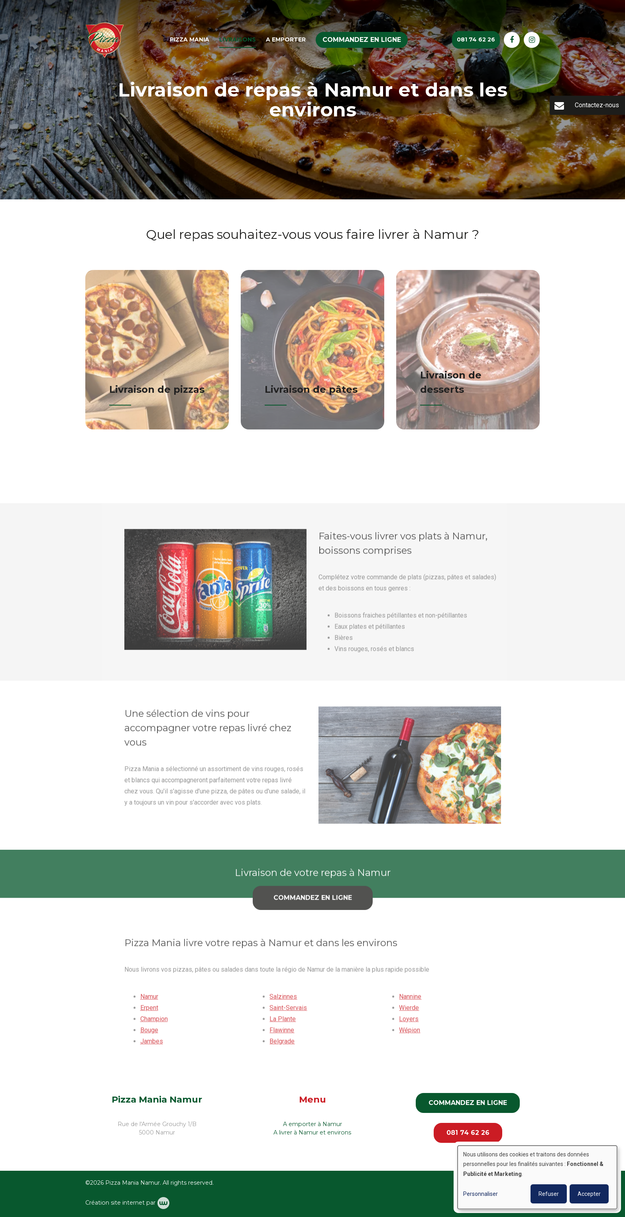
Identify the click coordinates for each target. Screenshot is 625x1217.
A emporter (286, 39)
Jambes (151, 1044)
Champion (154, 1022)
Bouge (149, 1033)
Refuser (549, 1194)
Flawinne (281, 1033)
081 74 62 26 (467, 1132)
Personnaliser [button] (480, 1194)
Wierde (409, 1011)
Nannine (410, 1000)
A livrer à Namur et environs (312, 1132)
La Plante (282, 1022)
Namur (149, 1000)
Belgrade (282, 1044)
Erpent (149, 1011)
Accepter (589, 1194)
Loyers (409, 1022)
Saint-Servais (288, 1011)
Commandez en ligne (361, 39)
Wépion (409, 1033)
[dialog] (537, 1177)
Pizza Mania (189, 39)
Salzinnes (283, 1000)
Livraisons (237, 39)
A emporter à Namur (312, 1124)
